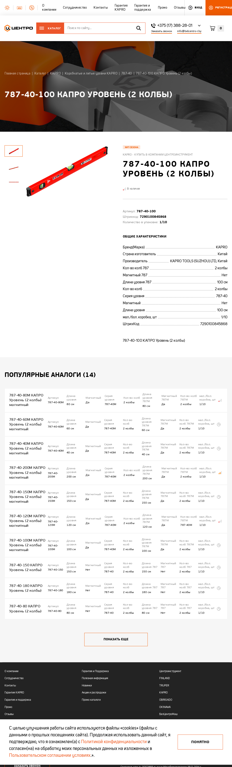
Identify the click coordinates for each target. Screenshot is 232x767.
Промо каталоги (91, 661)
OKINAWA (165, 668)
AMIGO (163, 683)
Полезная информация (95, 639)
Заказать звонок (161, 31)
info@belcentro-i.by (189, 31)
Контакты (10, 647)
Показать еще (116, 601)
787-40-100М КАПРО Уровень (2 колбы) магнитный (25, 520)
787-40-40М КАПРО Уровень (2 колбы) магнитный (24, 439)
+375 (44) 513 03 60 (18, 700)
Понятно (200, 742)
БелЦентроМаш (168, 675)
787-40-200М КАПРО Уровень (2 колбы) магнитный (25, 459)
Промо (8, 668)
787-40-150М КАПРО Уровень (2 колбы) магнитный (25, 479)
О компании (11, 632)
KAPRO (163, 654)
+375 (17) (11, 696)
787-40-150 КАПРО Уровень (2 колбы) (24, 538)
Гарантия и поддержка (18, 661)
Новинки (87, 647)
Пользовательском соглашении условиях (50, 755)
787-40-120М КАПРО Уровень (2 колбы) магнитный (25, 500)
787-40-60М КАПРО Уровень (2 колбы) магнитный (24, 418)
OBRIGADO (165, 661)
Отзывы (9, 675)
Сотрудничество (14, 639)
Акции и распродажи (94, 654)
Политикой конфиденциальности (114, 742)
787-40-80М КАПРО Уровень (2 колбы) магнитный (24, 398)
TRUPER (164, 647)
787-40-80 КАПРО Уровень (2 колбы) (23, 572)
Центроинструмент (170, 632)
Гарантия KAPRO (14, 654)
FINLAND (164, 639)
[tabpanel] (14, 167)
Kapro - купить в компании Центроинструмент (158, 154)
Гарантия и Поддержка (95, 632)
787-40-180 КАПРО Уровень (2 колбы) (24, 555)
